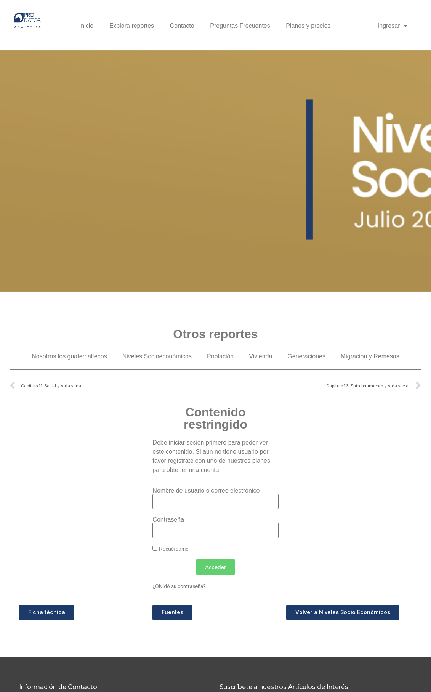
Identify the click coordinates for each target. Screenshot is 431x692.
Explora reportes (131, 25)
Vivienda (260, 356)
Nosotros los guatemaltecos (69, 356)
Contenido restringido (215, 418)
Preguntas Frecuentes (240, 25)
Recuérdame (170, 549)
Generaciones (306, 356)
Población (220, 356)
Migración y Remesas (370, 356)
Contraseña (168, 520)
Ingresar (393, 26)
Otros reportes (215, 334)
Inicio (86, 25)
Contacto (182, 25)
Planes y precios (308, 25)
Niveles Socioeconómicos (157, 356)
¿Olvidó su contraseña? (179, 586)
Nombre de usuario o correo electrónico (206, 491)
